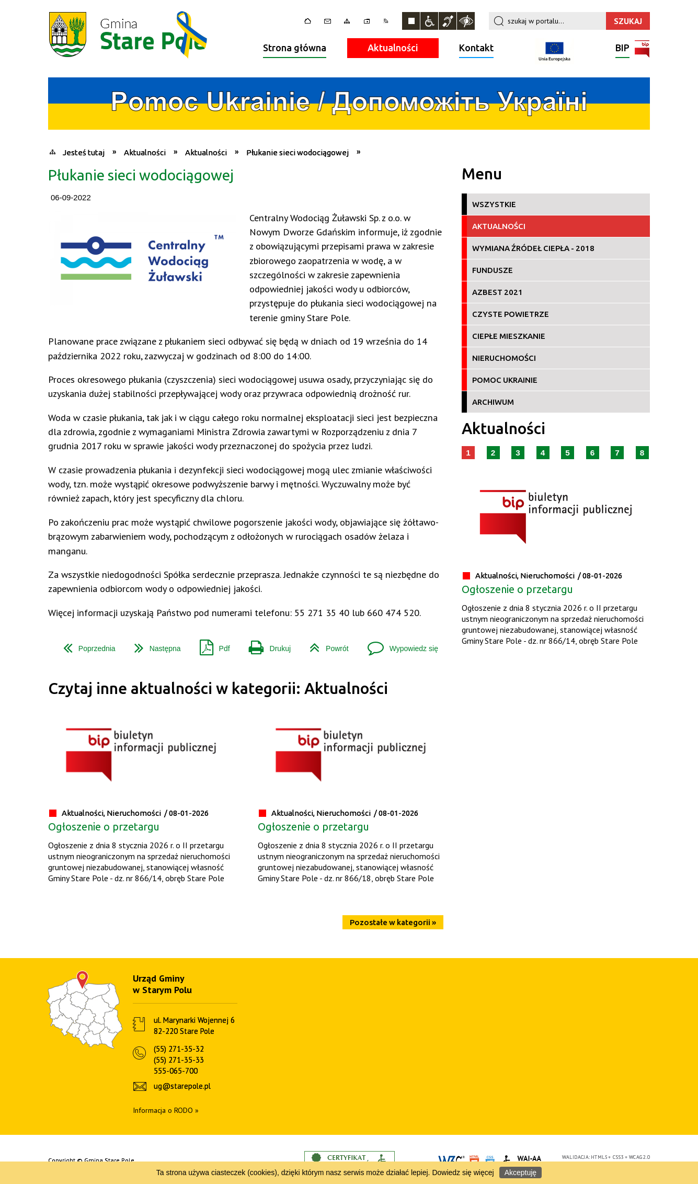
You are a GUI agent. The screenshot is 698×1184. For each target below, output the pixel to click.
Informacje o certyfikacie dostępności (349, 1160)
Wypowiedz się (398, 644)
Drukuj (266, 644)
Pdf (210, 644)
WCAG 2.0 (639, 1157)
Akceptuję (520, 1172)
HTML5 (599, 1157)
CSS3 (618, 1157)
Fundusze (492, 270)
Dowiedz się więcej (463, 1172)
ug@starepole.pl (182, 1086)
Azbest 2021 (497, 292)
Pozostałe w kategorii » (393, 922)
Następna (153, 644)
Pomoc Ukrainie (504, 379)
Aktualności (393, 47)
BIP (622, 49)
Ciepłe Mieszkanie (508, 336)
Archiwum (493, 401)
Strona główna (294, 47)
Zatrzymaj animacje (411, 21)
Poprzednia (85, 644)
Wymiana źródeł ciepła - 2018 (533, 248)
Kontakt (476, 47)
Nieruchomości (504, 358)
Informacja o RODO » (166, 1110)
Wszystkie (494, 204)
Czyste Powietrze (510, 314)
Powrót (325, 644)
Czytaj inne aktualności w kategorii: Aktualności (218, 688)
